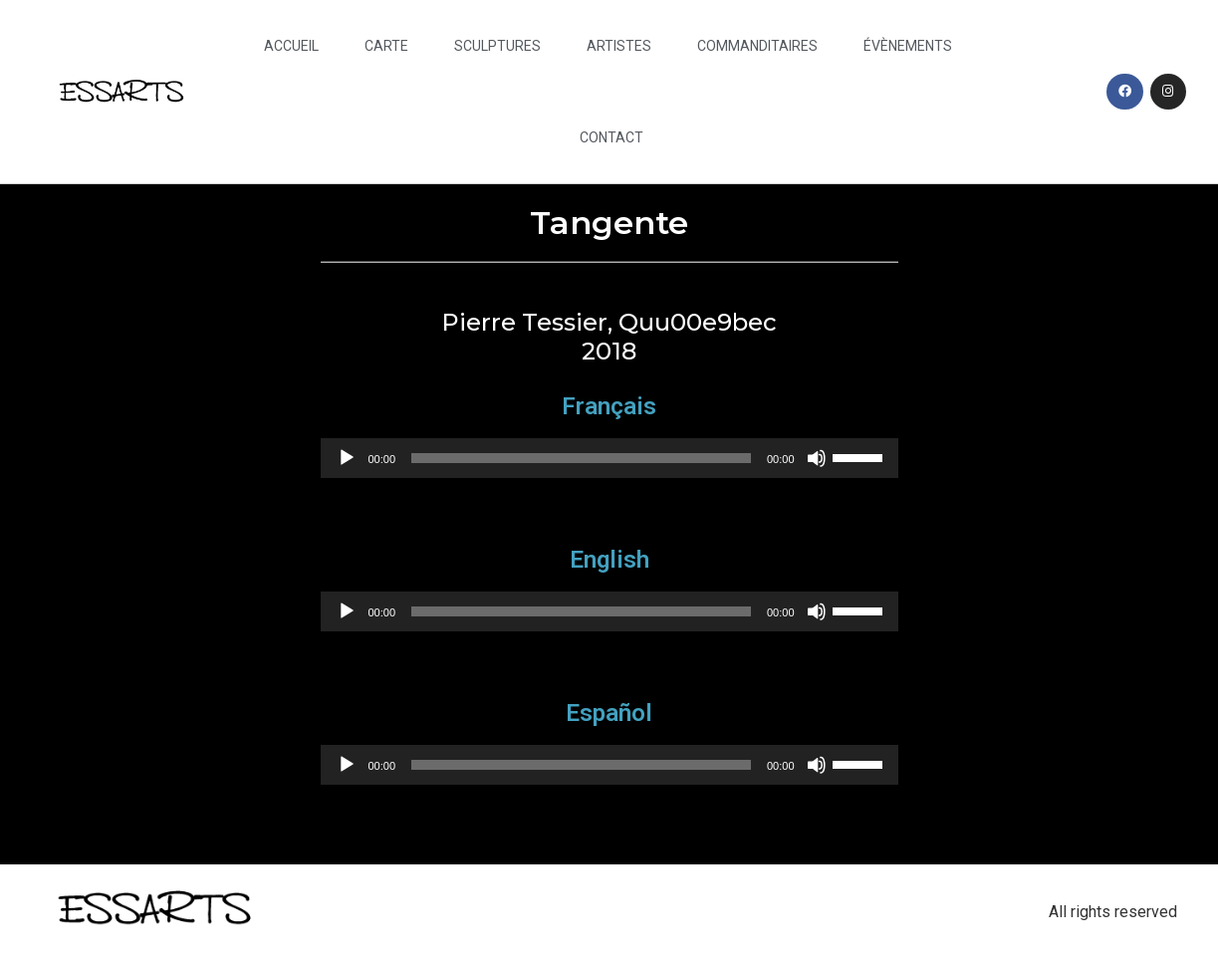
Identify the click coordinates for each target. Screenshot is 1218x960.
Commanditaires (757, 46)
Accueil (291, 46)
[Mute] (817, 458)
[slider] (581, 458)
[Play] (347, 458)
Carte (386, 46)
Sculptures (497, 46)
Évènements (907, 46)
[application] (609, 458)
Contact (611, 137)
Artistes (619, 46)
